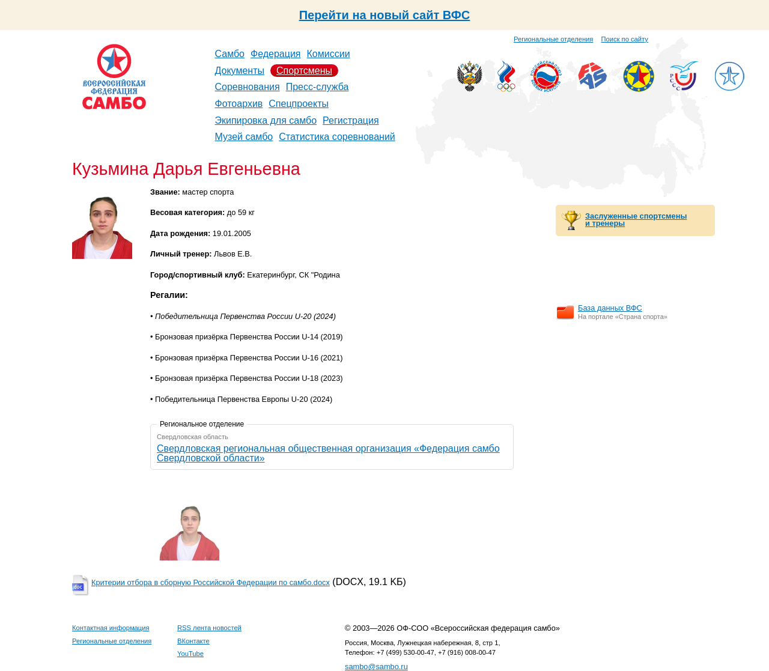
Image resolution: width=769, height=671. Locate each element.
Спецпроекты (299, 104)
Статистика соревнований (337, 137)
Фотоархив (239, 104)
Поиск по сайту (624, 39)
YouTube (190, 653)
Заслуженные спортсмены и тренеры (636, 219)
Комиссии (328, 54)
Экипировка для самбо (266, 120)
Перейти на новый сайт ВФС (384, 15)
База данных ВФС (610, 307)
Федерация (276, 54)
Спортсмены (304, 70)
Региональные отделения (553, 39)
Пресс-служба (317, 87)
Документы (239, 70)
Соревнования (247, 87)
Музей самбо (244, 137)
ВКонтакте (193, 641)
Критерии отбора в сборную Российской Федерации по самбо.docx (210, 582)
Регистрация (351, 120)
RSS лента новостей (209, 627)
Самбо (230, 54)
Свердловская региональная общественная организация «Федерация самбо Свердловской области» (328, 453)
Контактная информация (111, 627)
